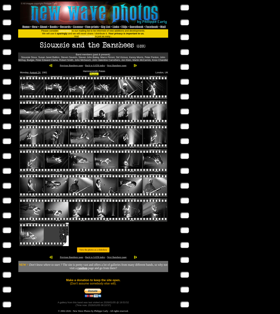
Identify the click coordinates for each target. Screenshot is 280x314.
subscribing (65, 30)
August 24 (35, 72)
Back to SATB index (95, 65)
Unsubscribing (86, 36)
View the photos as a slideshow (93, 249)
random (82, 268)
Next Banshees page (116, 65)
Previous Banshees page (71, 65)
